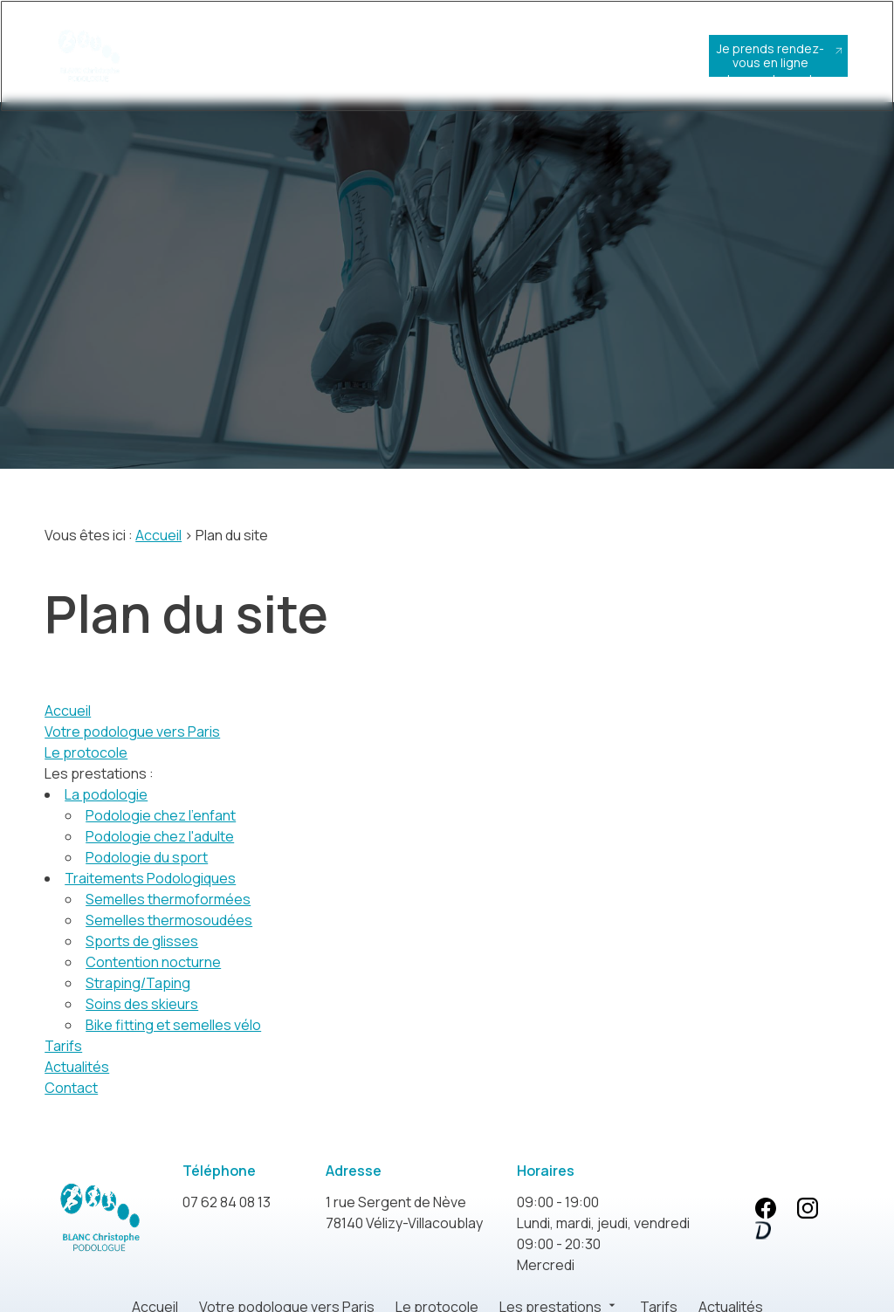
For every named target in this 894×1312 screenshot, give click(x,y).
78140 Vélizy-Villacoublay (404, 1208)
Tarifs (475, 57)
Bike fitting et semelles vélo (173, 1021)
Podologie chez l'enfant (161, 811)
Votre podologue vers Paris (256, 71)
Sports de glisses (142, 937)
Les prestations (409, 64)
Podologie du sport (147, 853)
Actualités (535, 57)
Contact (71, 1084)
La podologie (106, 790)
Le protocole (332, 64)
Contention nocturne (153, 958)
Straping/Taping (138, 979)
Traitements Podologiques (150, 874)
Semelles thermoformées (168, 895)
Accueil (189, 57)
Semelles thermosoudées (169, 916)
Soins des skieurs (142, 1000)
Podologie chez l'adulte (160, 832)
